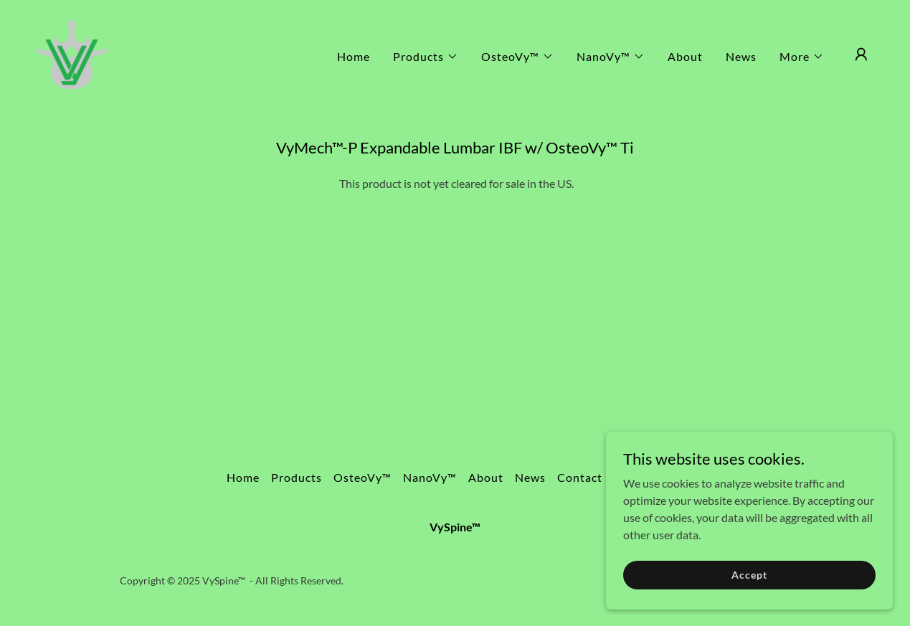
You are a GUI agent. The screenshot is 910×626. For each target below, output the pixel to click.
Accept (749, 575)
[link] (71, 53)
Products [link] (296, 477)
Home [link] (353, 56)
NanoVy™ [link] (430, 477)
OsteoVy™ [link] (362, 477)
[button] (425, 56)
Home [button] (243, 477)
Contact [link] (579, 477)
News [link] (741, 56)
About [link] (685, 56)
